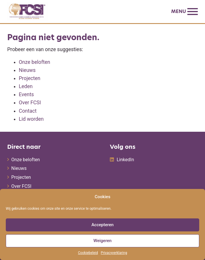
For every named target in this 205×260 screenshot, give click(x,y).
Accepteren (102, 224)
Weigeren (102, 240)
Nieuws (27, 70)
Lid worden (31, 119)
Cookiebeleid (88, 253)
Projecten (29, 78)
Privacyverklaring (114, 253)
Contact (28, 111)
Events (26, 94)
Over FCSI (30, 102)
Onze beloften (34, 62)
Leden (26, 86)
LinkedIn (125, 159)
